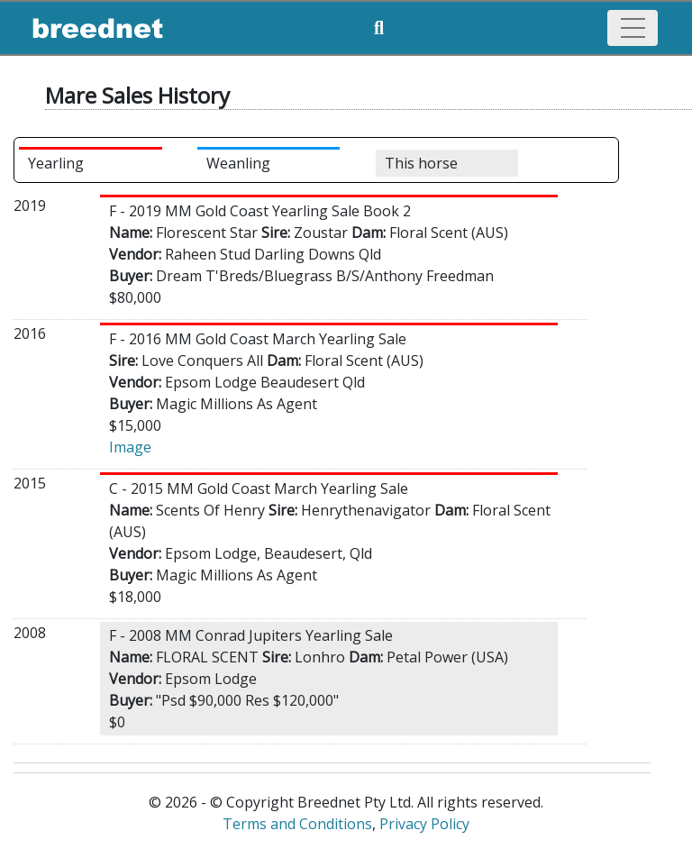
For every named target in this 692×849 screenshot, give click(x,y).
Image (130, 447)
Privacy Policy (424, 824)
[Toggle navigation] (632, 28)
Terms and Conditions (297, 824)
